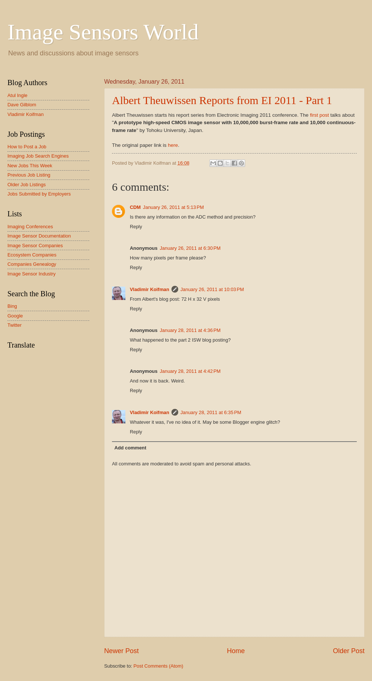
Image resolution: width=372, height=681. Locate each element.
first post (319, 115)
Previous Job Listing (28, 175)
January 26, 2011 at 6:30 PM (190, 248)
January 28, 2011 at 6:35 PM (210, 412)
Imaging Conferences (30, 226)
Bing (12, 306)
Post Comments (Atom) (158, 666)
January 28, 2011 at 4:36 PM (190, 330)
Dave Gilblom (21, 104)
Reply (136, 226)
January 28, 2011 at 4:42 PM (190, 371)
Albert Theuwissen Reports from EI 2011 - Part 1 (222, 100)
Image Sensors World (103, 32)
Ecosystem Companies (32, 255)
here (173, 145)
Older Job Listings (26, 184)
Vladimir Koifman (149, 289)
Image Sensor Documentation (39, 236)
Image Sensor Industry (31, 274)
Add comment (130, 448)
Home (236, 651)
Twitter (14, 325)
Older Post (349, 651)
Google (15, 316)
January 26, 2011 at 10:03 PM (212, 289)
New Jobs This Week (29, 165)
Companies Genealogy (31, 264)
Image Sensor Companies (35, 245)
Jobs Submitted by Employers (39, 194)
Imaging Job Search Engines (38, 156)
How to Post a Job (26, 146)
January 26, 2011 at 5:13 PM (173, 207)
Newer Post (121, 651)
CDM (135, 207)
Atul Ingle (17, 95)
